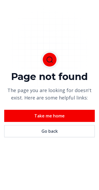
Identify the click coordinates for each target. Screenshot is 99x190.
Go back (49, 131)
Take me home (49, 116)
